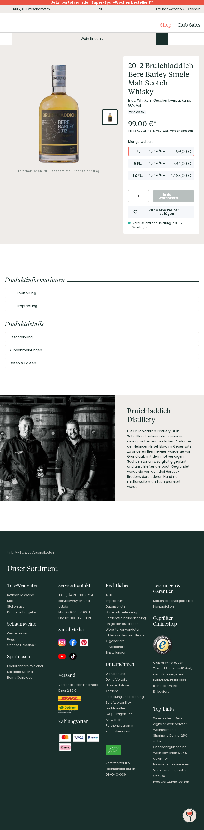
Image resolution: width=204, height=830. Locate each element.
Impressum (114, 600)
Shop (165, 25)
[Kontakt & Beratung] (172, 39)
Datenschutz (115, 606)
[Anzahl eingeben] (138, 196)
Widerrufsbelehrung (121, 612)
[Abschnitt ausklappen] (191, 293)
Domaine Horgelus (21, 612)
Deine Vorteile (117, 679)
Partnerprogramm (120, 725)
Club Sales (188, 25)
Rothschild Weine (20, 595)
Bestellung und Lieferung (125, 696)
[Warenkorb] (196, 39)
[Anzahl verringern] (132, 196)
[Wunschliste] (188, 39)
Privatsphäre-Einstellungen (116, 650)
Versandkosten (181, 131)
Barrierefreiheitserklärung (126, 618)
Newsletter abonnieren (171, 764)
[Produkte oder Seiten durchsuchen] (162, 39)
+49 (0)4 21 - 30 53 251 (75, 595)
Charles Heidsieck (21, 645)
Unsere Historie (117, 685)
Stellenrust (15, 606)
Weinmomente (165, 730)
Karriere (112, 691)
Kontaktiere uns (118, 731)
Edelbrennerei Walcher (25, 666)
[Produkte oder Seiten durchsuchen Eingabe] (90, 39)
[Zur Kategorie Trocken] (137, 112)
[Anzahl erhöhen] (144, 196)
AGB (109, 595)
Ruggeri (13, 639)
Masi (10, 600)
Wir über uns (115, 673)
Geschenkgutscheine (169, 747)
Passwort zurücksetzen (171, 781)
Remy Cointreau (19, 677)
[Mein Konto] (180, 39)
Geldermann (17, 633)
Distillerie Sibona (20, 671)
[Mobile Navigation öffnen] (6, 39)
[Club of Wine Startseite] (28, 25)
